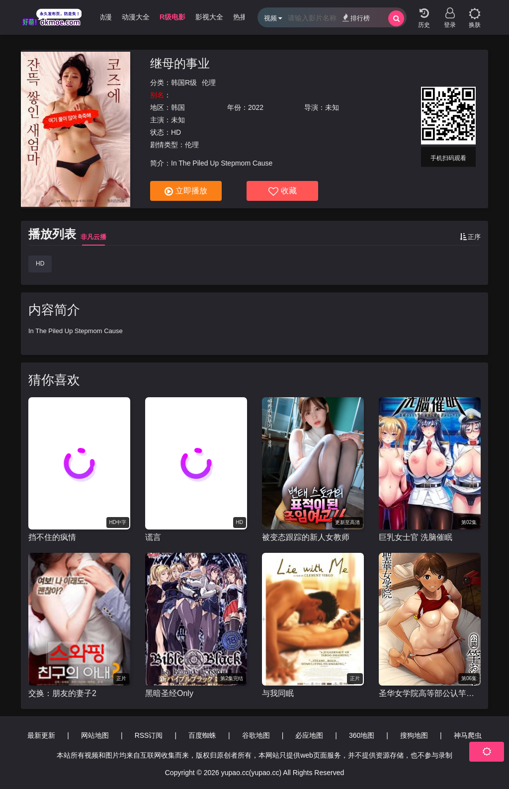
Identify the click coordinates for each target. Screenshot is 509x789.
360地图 (361, 735)
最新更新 (41, 735)
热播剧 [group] (243, 17)
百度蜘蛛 (202, 735)
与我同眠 (278, 693)
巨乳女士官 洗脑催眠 (415, 537)
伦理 (209, 83)
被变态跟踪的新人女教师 (305, 537)
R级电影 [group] (172, 17)
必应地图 (309, 735)
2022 (255, 107)
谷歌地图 (256, 735)
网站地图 (95, 735)
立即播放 (186, 191)
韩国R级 (184, 83)
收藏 (282, 191)
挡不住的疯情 (52, 537)
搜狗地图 (414, 735)
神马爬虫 (468, 735)
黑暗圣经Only (169, 693)
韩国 (178, 107)
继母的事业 (180, 63)
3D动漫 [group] (100, 17)
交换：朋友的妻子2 (62, 693)
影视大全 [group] (209, 17)
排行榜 (356, 17)
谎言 (153, 537)
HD (40, 263)
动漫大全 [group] (136, 17)
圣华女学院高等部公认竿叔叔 (430, 693)
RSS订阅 (149, 735)
